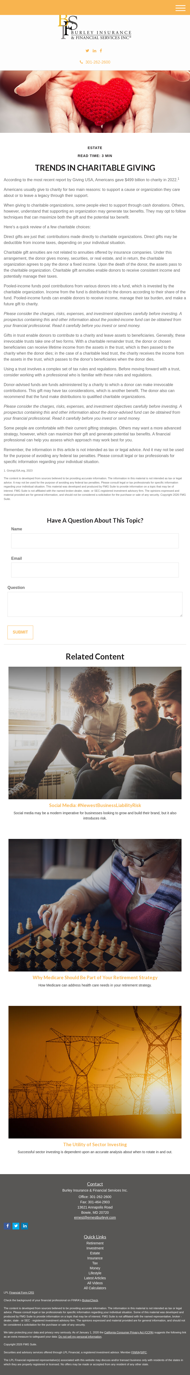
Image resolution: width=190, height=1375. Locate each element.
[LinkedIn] (94, 51)
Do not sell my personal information (80, 1336)
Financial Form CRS (21, 1292)
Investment (95, 1248)
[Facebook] (101, 51)
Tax (95, 1263)
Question (16, 587)
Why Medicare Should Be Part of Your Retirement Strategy (95, 977)
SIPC (143, 1352)
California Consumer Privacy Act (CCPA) (129, 1332)
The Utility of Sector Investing (95, 1144)
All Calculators (95, 1288)
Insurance (94, 1258)
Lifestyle (95, 1273)
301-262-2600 (95, 62)
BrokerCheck (90, 1300)
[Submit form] (20, 632)
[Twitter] (87, 51)
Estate (95, 1253)
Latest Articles (95, 1278)
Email (16, 558)
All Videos (95, 1283)
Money (95, 1268)
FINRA (135, 1352)
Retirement (95, 1243)
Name (16, 529)
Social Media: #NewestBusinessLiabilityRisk (95, 805)
